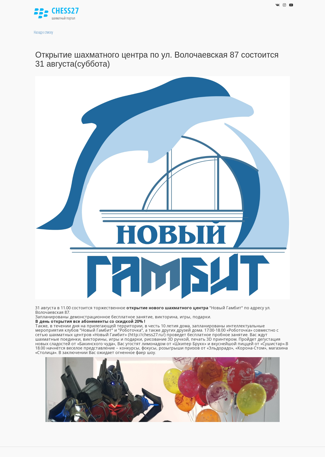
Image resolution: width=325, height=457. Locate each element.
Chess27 (65, 10)
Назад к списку (43, 32)
